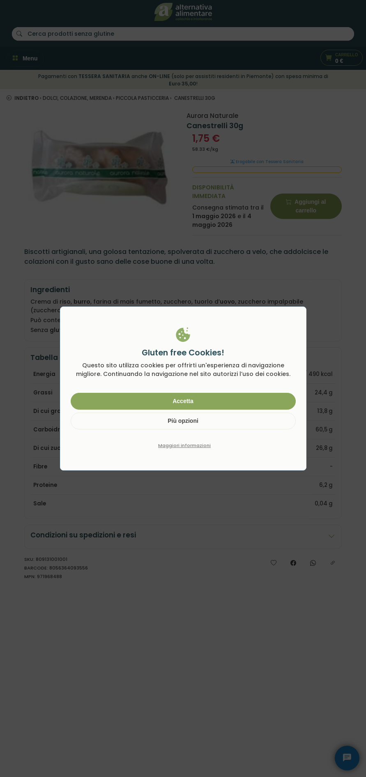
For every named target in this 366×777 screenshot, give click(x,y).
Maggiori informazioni (184, 445)
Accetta (183, 401)
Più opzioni (183, 420)
